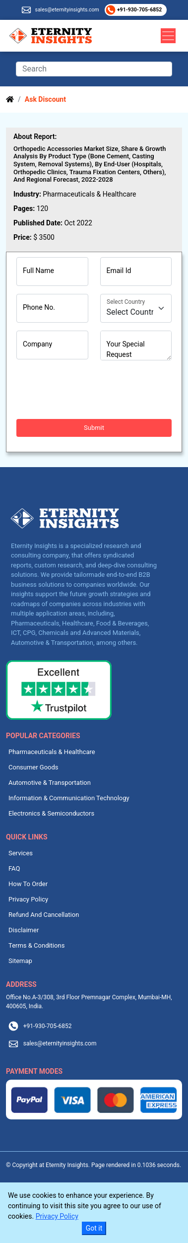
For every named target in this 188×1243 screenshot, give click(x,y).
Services (20, 853)
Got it (94, 1228)
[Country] (136, 308)
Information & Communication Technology (68, 798)
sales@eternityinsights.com (67, 9)
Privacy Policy (28, 899)
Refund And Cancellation (43, 914)
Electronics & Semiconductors (51, 813)
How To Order (28, 884)
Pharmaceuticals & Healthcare (51, 752)
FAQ (14, 868)
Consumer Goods (33, 767)
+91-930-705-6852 (139, 9)
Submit (94, 427)
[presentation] (91, 389)
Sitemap (20, 961)
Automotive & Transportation (49, 782)
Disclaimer (23, 930)
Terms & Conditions (36, 945)
